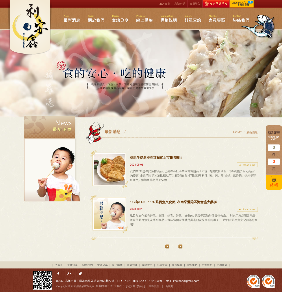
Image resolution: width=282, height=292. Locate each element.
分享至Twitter (80, 274)
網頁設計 (154, 286)
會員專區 (217, 18)
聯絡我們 (241, 18)
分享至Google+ (69, 274)
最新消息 (72, 18)
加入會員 (164, 3)
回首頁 (59, 264)
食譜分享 (120, 18)
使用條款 (222, 264)
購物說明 (169, 18)
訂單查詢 (193, 18)
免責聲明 (207, 264)
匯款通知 (132, 264)
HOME (237, 132)
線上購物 (144, 18)
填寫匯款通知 (216, 3)
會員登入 (195, 3)
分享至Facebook (58, 274)
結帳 (274, 182)
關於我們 (96, 18)
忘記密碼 (179, 3)
